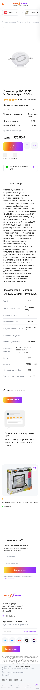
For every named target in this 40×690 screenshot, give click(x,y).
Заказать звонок (20, 570)
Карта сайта (6, 675)
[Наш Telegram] (5, 640)
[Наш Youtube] (19, 640)
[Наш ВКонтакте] (12, 640)
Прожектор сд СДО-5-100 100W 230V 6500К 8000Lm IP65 (20, 503)
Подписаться (29, 632)
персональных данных (10, 578)
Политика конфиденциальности (13, 672)
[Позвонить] (3, 4)
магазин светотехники (23, 667)
